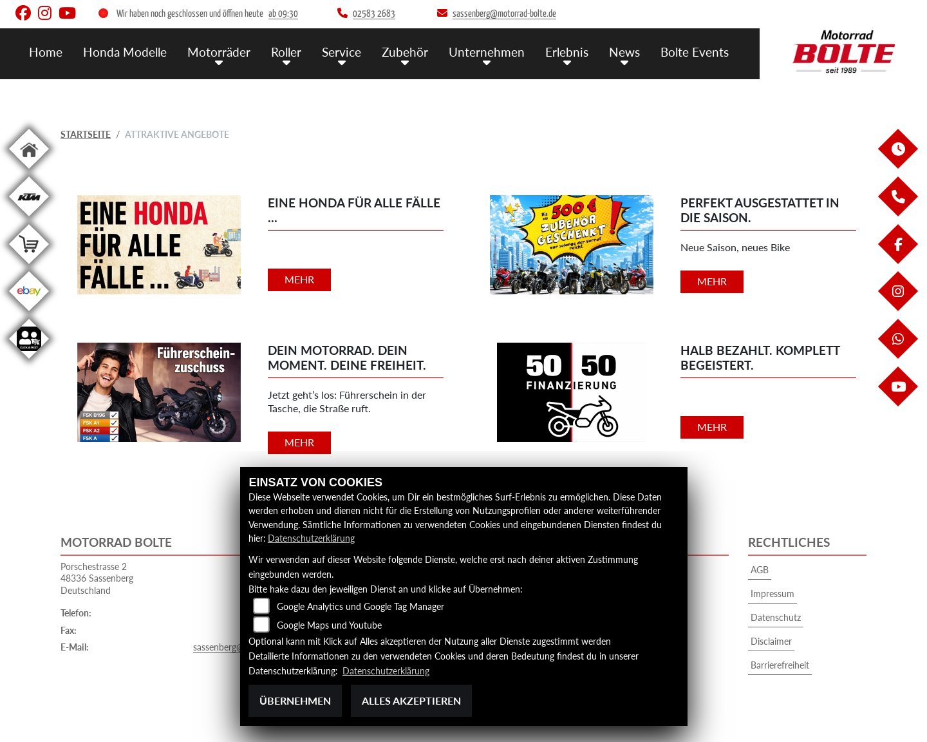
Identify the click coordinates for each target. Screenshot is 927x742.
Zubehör (405, 51)
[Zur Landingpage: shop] (29, 266)
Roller (286, 51)
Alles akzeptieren (411, 700)
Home (45, 51)
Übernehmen (295, 700)
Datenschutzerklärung (311, 538)
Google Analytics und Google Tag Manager (360, 606)
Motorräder (218, 51)
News (624, 51)
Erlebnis (566, 51)
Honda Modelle (125, 51)
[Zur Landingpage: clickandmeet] (29, 361)
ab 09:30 (283, 14)
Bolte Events (694, 51)
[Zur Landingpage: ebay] (29, 313)
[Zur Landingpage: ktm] (29, 219)
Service (341, 51)
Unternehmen (487, 51)
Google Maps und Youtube (329, 625)
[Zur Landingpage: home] (29, 171)
